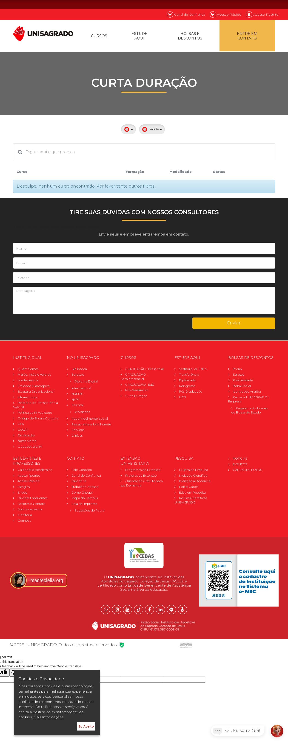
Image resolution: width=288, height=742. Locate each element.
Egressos (77, 375)
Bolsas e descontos (190, 36)
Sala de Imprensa (84, 504)
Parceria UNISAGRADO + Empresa (249, 400)
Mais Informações (48, 717)
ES (272, 4)
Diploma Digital (86, 382)
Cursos (99, 36)
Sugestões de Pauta (89, 511)
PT (248, 4)
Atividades (82, 412)
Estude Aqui (140, 36)
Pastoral (77, 406)
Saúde (152, 130)
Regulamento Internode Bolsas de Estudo (249, 411)
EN (260, 4)
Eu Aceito (86, 726)
